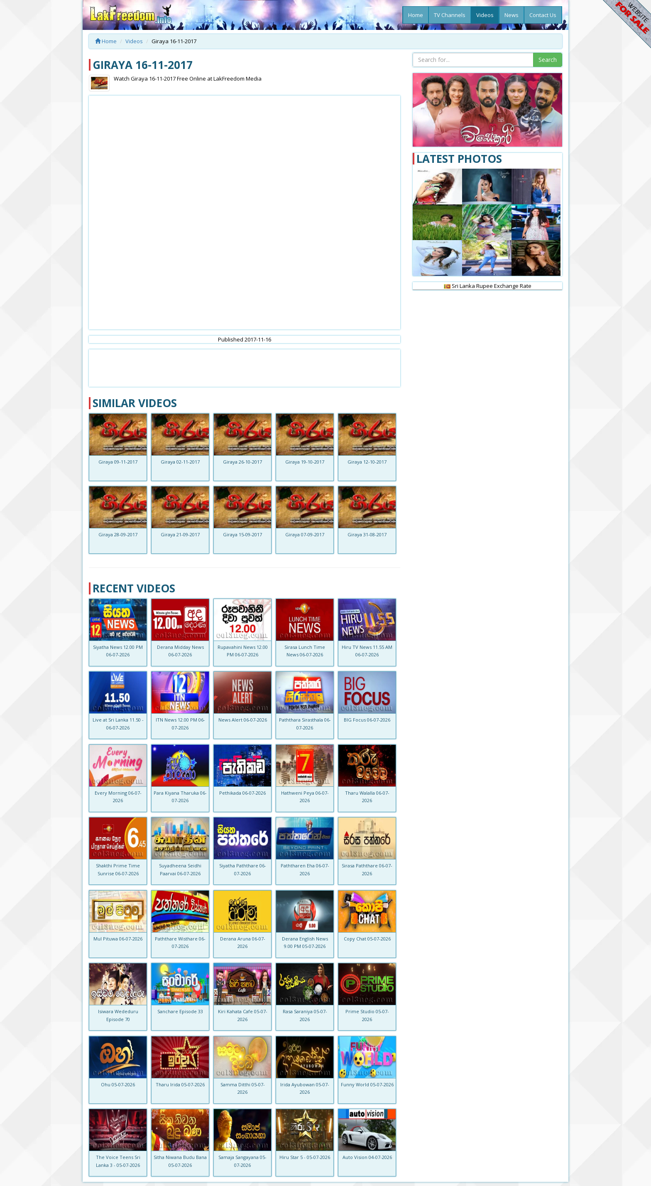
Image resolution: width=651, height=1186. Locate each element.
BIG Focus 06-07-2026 (367, 720)
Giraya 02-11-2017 (180, 462)
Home (415, 15)
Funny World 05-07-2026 (367, 1084)
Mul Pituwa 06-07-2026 (117, 939)
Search (547, 60)
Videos (485, 15)
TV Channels (449, 15)
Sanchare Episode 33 (180, 1011)
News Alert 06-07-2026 (242, 720)
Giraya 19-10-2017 (304, 462)
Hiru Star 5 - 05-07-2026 (304, 1157)
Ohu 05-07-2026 (118, 1084)
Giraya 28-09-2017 (117, 534)
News (511, 15)
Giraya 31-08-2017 (367, 534)
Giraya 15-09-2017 (242, 534)
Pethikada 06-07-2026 (242, 793)
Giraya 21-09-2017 (180, 534)
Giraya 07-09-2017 (304, 534)
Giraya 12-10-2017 (367, 462)
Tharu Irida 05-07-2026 (180, 1084)
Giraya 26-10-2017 (242, 462)
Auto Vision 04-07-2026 (367, 1157)
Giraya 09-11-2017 (117, 462)
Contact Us (542, 15)
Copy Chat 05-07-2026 (367, 939)
